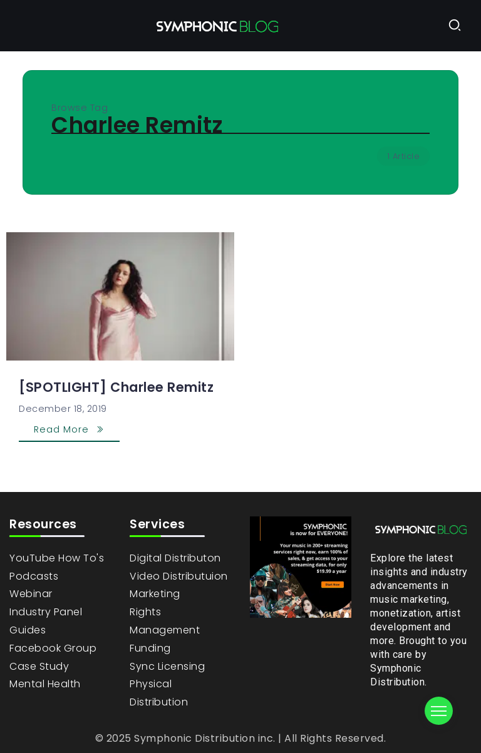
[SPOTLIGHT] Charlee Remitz (116, 387)
